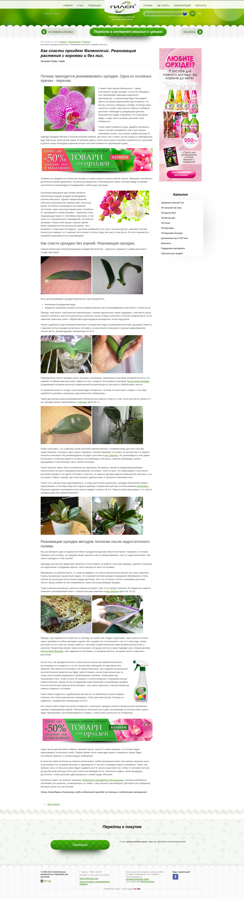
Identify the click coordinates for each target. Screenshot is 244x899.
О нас (80, 5)
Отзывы (147, 5)
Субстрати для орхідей (172, 253)
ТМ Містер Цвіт (168, 218)
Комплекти (166, 243)
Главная (68, 5)
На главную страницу (60, 32)
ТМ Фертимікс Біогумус (172, 233)
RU (192, 13)
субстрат (82, 402)
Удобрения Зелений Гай (172, 203)
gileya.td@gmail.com (88, 878)
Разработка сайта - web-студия (122, 889)
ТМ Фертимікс (167, 228)
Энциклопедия (182, 5)
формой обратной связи (137, 879)
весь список (53, 804)
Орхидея (86, 42)
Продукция (94, 5)
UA (199, 13)
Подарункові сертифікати (173, 248)
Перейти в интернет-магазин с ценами (128, 31)
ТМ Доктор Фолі (168, 213)
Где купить (163, 5)
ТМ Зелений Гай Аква (171, 208)
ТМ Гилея (165, 223)
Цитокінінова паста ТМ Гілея (174, 238)
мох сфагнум (111, 455)
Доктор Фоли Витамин (52, 651)
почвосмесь (142, 486)
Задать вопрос (147, 881)
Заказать (80, 845)
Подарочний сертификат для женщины (103, 780)
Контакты (200, 5)
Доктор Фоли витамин (138, 381)
